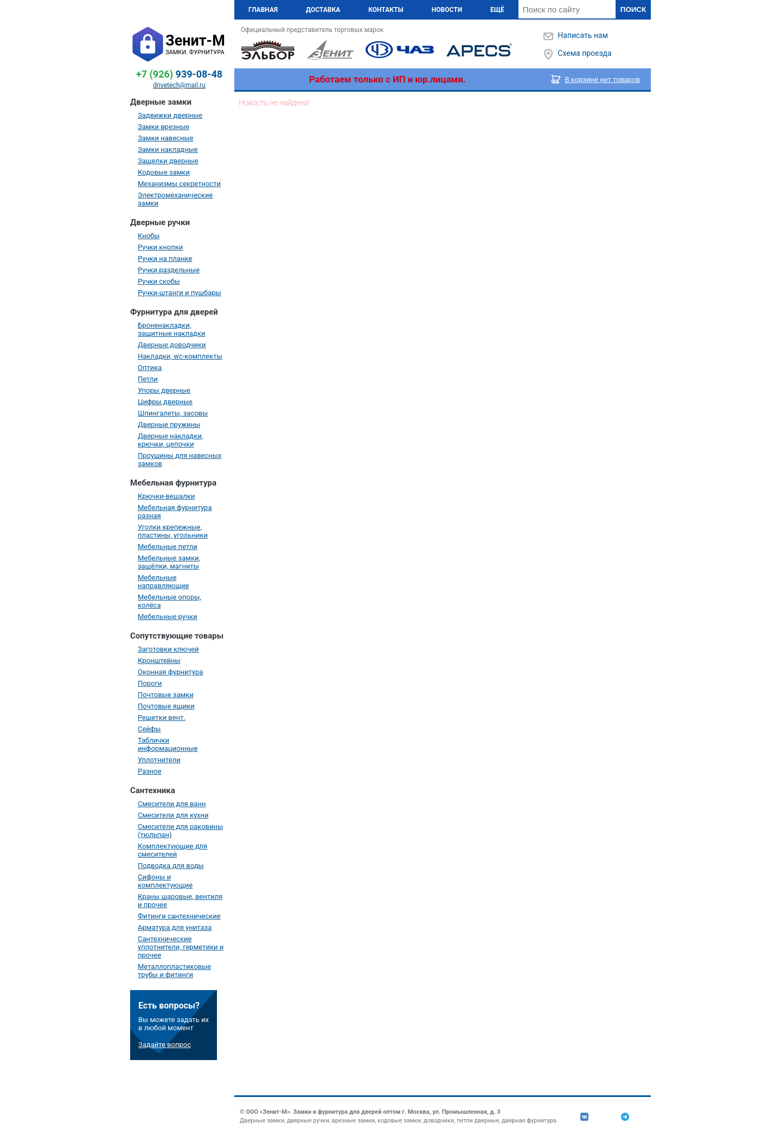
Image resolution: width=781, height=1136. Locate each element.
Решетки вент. (161, 717)
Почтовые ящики (166, 706)
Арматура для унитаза (175, 927)
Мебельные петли (167, 547)
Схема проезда (584, 53)
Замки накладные (168, 149)
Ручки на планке (165, 258)
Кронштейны (159, 660)
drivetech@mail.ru (179, 85)
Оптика (150, 367)
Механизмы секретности (179, 184)
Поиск (633, 9)
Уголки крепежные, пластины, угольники (173, 531)
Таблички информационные (167, 744)
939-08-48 (179, 74)
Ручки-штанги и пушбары (179, 293)
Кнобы (148, 236)
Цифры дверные (165, 402)
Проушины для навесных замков (179, 459)
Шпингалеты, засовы (173, 413)
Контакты (386, 10)
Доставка (323, 10)
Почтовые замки (166, 695)
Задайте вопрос (164, 1045)
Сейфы (149, 729)
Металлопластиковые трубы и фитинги (174, 970)
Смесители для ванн (172, 804)
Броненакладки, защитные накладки (171, 329)
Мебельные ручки (167, 616)
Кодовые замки (164, 172)
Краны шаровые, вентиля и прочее (180, 900)
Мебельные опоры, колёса (169, 601)
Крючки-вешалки (166, 496)
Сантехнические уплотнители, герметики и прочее (180, 947)
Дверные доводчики (172, 345)
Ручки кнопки (160, 247)
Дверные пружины (169, 424)
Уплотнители (159, 760)
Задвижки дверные (170, 115)
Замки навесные (165, 138)
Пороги (150, 683)
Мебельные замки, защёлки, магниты (169, 562)
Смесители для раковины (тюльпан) (180, 830)
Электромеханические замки (175, 199)
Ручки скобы (159, 281)
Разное (150, 771)
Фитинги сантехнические (179, 916)
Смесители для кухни (173, 815)
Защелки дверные (168, 161)
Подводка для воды (171, 865)
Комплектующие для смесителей (172, 850)
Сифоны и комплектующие (165, 881)
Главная (263, 10)
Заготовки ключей (168, 649)
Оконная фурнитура (170, 672)
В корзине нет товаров (603, 79)
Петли (148, 379)
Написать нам (582, 35)
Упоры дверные (164, 390)
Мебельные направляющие (163, 581)
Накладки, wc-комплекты (180, 356)
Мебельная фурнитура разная (175, 511)
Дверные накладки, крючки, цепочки (170, 440)
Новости (447, 10)
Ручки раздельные (169, 270)
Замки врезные (163, 127)
